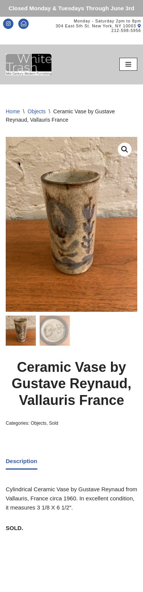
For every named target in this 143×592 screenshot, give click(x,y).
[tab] (21, 462)
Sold (53, 423)
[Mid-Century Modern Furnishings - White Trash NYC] (28, 64)
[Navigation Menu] (128, 64)
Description (21, 461)
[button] (125, 149)
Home (13, 111)
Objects (36, 111)
